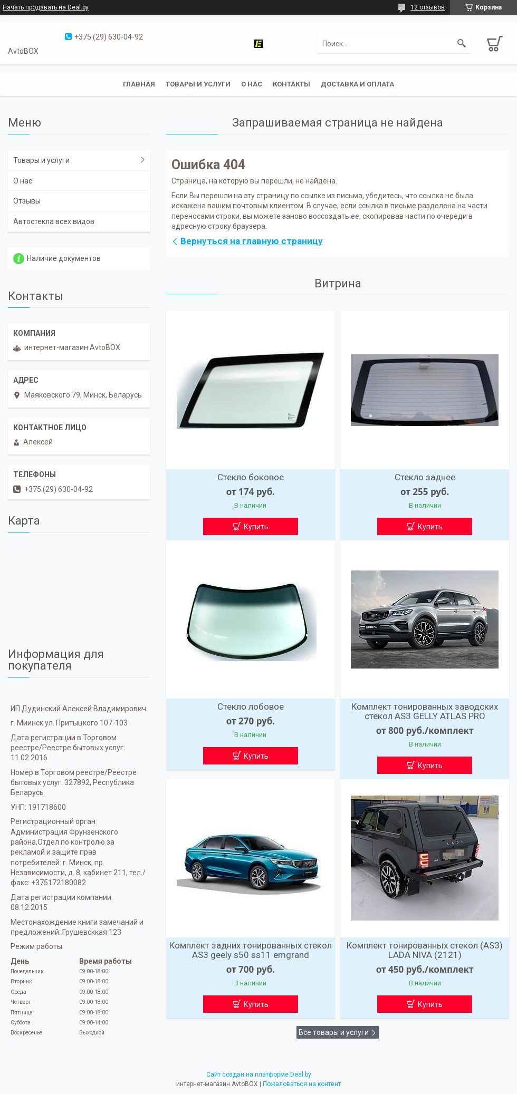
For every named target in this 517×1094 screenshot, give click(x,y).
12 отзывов (427, 7)
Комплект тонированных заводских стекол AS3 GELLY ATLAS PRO (424, 711)
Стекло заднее (425, 477)
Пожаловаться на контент (302, 1084)
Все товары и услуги (334, 1032)
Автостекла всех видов (53, 221)
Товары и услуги (198, 84)
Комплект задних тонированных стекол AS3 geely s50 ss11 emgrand (250, 950)
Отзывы (27, 201)
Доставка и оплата (357, 84)
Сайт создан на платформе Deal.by (258, 1074)
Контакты (291, 84)
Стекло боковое (250, 477)
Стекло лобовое (250, 706)
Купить (256, 526)
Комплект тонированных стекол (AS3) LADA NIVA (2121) (425, 950)
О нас (251, 84)
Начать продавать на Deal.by (46, 7)
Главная (139, 84)
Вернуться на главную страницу (251, 241)
